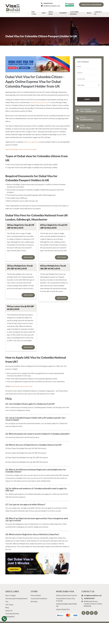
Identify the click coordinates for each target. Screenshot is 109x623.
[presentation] (88, 89)
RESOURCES (9, 614)
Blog (90, 11)
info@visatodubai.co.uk (50, 6)
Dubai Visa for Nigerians (91, 5)
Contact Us (99, 11)
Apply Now (54, 11)
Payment (64, 11)
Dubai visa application (31, 139)
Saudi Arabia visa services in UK (21, 383)
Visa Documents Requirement (16, 596)
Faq (6, 599)
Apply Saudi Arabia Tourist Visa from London (21, 146)
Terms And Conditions (39, 596)
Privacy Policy (36, 593)
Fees (46, 11)
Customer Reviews (78, 11)
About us (8, 608)
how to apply (10, 593)
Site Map (34, 599)
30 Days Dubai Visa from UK (66, 593)
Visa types (38, 11)
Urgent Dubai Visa (63, 606)
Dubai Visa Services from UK (40, 99)
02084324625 (47, 3)
